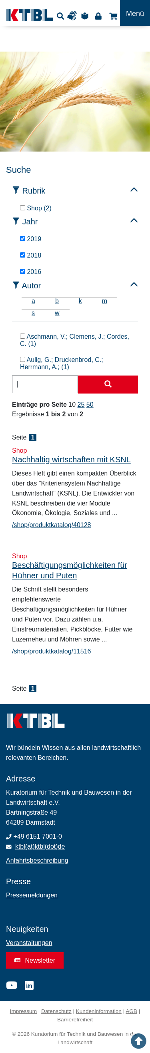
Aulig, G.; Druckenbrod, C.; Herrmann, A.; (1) (61, 363)
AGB (131, 1011)
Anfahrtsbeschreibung (37, 860)
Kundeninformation (99, 1011)
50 (90, 404)
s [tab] (33, 313)
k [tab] (80, 301)
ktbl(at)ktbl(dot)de (40, 846)
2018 (30, 255)
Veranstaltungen (29, 942)
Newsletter (34, 960)
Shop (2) (36, 208)
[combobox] (45, 384)
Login (98, 16)
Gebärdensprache (74, 16)
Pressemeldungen (32, 895)
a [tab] (33, 301)
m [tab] (104, 301)
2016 (30, 271)
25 (81, 404)
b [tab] (57, 301)
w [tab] (57, 313)
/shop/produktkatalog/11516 (51, 651)
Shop (112, 16)
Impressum (23, 1011)
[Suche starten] (108, 385)
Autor (31, 285)
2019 (30, 239)
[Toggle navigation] (135, 13)
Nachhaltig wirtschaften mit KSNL (71, 459)
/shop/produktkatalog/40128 (51, 525)
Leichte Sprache (86, 16)
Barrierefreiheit (75, 1020)
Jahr (30, 221)
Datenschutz (56, 1011)
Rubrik (34, 190)
